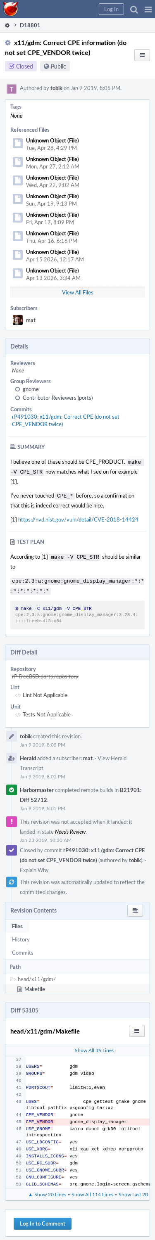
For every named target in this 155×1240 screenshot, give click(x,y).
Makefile (34, 984)
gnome (31, 389)
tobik (56, 88)
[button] (148, 9)
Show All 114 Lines (92, 1189)
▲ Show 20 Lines (47, 1189)
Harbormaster (37, 785)
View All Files (77, 292)
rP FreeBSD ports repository (45, 671)
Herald (28, 753)
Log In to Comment (42, 1218)
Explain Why (34, 865)
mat (31, 320)
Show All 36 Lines (94, 1045)
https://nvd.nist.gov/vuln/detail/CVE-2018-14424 (78, 517)
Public (58, 66)
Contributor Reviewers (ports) (58, 397)
